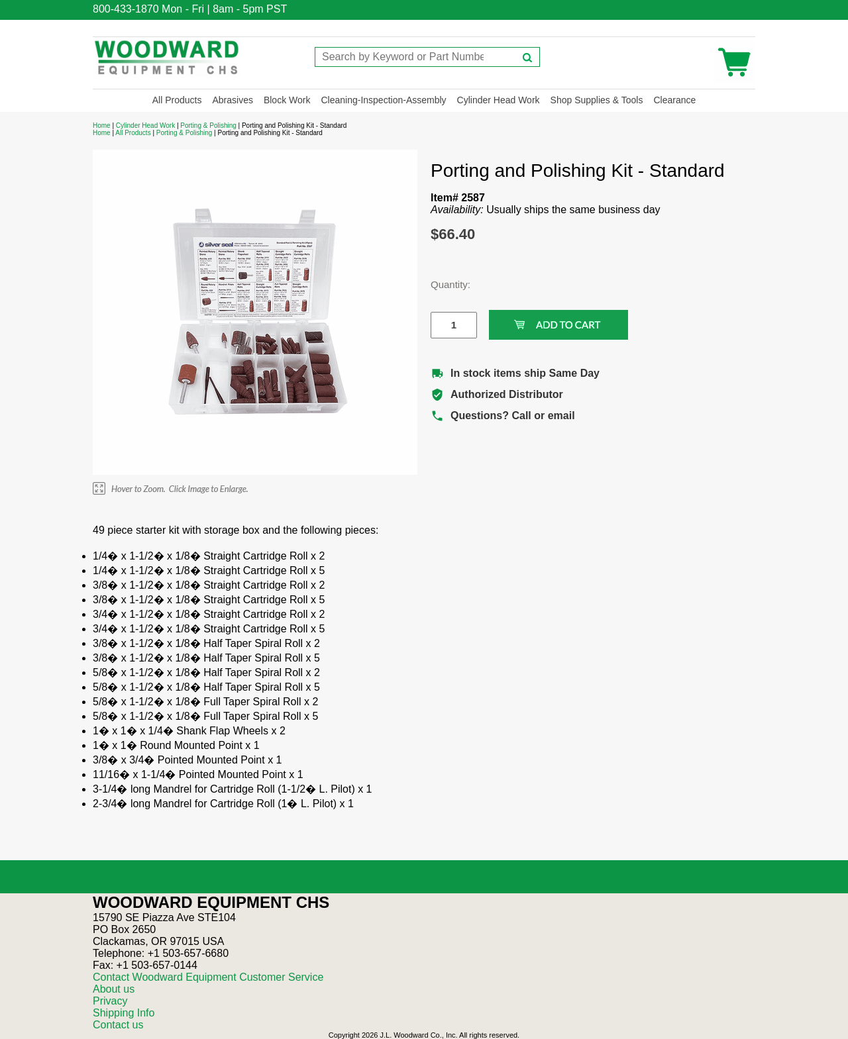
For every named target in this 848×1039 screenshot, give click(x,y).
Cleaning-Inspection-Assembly (383, 100)
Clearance (674, 100)
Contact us (118, 1024)
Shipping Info (123, 1012)
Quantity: (444, 284)
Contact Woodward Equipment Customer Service (208, 977)
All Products (177, 100)
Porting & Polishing (208, 125)
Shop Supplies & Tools (597, 100)
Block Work (287, 100)
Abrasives (232, 100)
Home (102, 125)
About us (113, 989)
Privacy (110, 1001)
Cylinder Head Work (498, 100)
